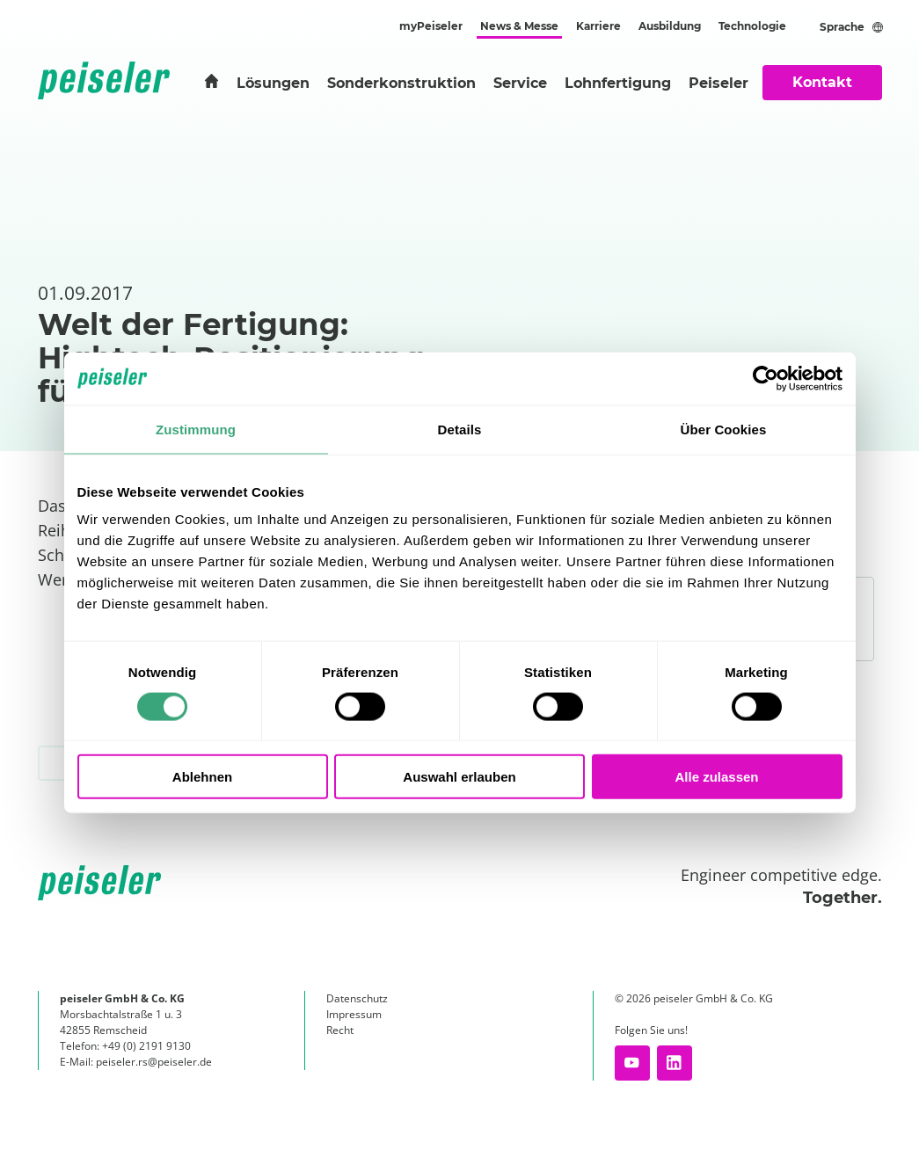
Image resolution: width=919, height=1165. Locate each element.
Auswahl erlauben (459, 776)
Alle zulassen (716, 776)
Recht (340, 1030)
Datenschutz (357, 998)
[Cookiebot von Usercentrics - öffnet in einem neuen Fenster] (765, 378)
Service (520, 83)
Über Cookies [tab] (724, 428)
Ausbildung (669, 26)
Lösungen (273, 83)
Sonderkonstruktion (401, 83)
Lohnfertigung (618, 83)
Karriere (598, 26)
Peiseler (718, 83)
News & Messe (519, 26)
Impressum (354, 1014)
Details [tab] (460, 428)
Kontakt (822, 82)
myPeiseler (431, 26)
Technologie (752, 26)
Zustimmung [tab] (196, 428)
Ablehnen (202, 776)
